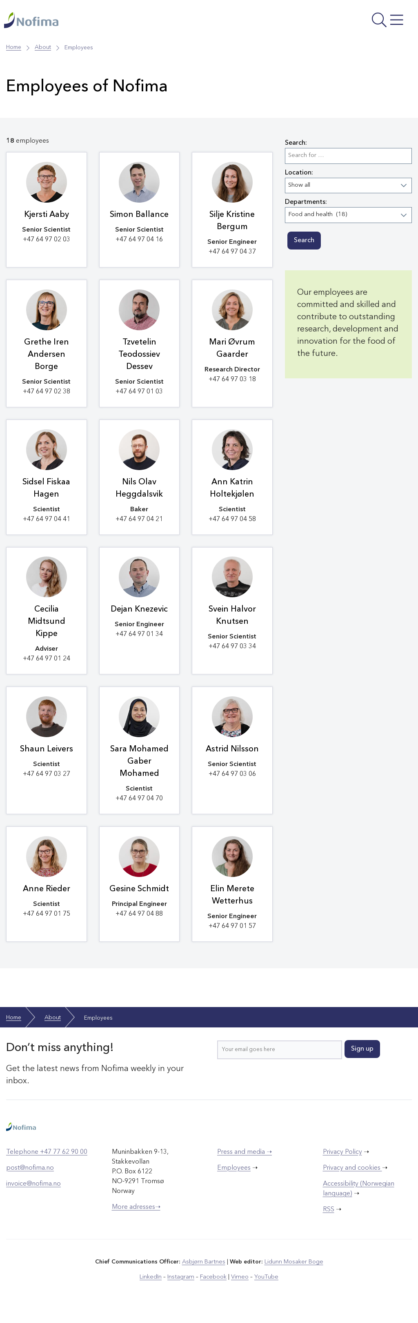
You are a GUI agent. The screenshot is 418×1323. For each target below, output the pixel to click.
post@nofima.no (30, 1177)
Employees (234, 1177)
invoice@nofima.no (33, 1193)
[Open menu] (337, 22)
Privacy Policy (342, 1161)
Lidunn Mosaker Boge (293, 1271)
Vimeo (239, 1286)
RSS (328, 1219)
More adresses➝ (136, 1216)
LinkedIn (153, 1286)
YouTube (264, 1286)
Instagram (182, 1286)
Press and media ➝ (244, 1161)
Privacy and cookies (352, 1177)
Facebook (214, 1286)
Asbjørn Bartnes (204, 1271)
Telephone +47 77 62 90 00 (46, 1161)
